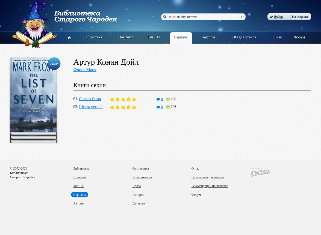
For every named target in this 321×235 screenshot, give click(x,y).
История (138, 195)
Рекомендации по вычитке (210, 186)
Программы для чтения (208, 177)
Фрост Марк (84, 69)
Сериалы (181, 37)
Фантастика (140, 168)
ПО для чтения (244, 37)
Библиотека (92, 37)
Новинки (125, 37)
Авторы (208, 37)
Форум (299, 37)
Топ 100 (153, 37)
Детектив (138, 203)
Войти (278, 17)
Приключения (142, 177)
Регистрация (301, 17)
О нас (277, 37)
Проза (136, 186)
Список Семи (90, 99)
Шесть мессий (91, 107)
